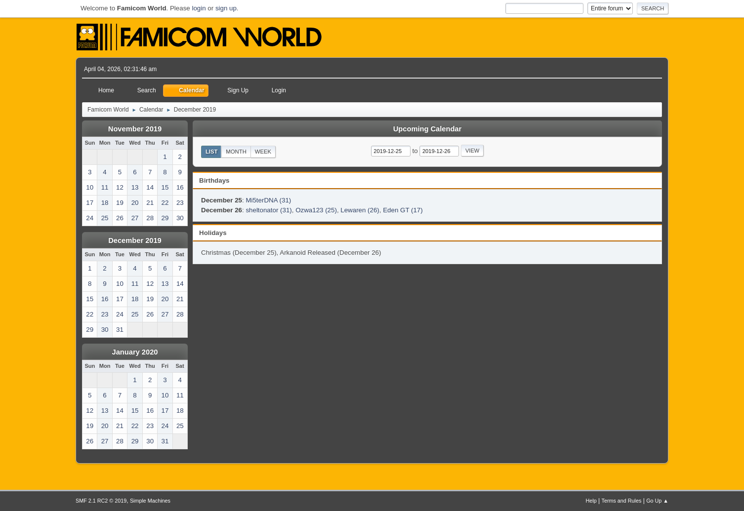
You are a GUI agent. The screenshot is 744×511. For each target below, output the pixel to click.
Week (263, 152)
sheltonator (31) (268, 210)
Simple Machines (150, 501)
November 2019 (135, 129)
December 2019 (135, 240)
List (212, 152)
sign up (226, 8)
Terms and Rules (622, 501)
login (199, 8)
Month (236, 152)
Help (591, 501)
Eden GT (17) (403, 210)
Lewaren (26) (359, 210)
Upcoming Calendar (427, 129)
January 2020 (135, 352)
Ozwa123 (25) (316, 210)
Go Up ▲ (657, 501)
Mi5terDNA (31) (268, 200)
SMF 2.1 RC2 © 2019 (101, 501)
